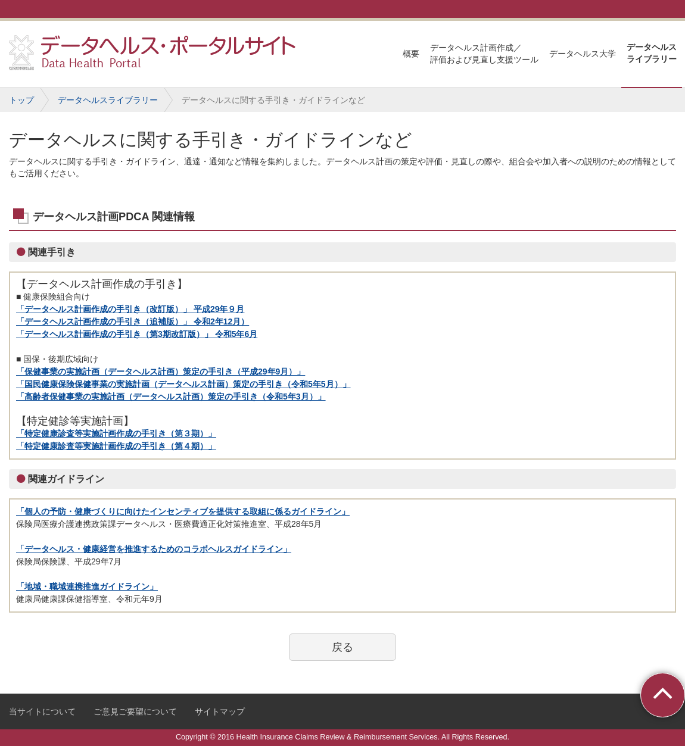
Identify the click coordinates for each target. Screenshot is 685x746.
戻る (342, 647)
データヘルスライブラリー (652, 53)
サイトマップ (220, 711)
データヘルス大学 (582, 53)
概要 (411, 53)
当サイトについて (42, 711)
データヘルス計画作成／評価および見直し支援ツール (484, 53)
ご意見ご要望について (135, 711)
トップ (21, 100)
